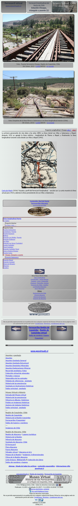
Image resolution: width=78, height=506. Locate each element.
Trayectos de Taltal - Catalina (39, 285)
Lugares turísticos (29, 434)
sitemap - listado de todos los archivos (22, 466)
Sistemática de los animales (16, 378)
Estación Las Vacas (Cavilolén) (13, 243)
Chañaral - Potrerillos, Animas (40, 283)
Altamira (6, 266)
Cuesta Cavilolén (8, 245)
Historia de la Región (14, 437)
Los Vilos (6, 241)
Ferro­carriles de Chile (39, 205)
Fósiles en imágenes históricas (17, 402)
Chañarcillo (44, 281)
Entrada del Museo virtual (16, 395)
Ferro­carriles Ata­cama (39, 203)
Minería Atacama (39, 295)
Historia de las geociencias (16, 383)
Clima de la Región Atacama (17, 457)
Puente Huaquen (8, 234)
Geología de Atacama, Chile (16, 442)
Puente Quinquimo (9, 230)
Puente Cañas (7, 253)
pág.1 (69, 130)
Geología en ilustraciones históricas (19, 386)
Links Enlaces (11, 460)
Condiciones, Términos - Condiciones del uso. (50, 324)
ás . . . (14, 225)
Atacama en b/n (25, 452)
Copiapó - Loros (36, 281)
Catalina (6, 268)
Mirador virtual (12, 452)
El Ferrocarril (11, 444)
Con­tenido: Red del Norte (39, 201)
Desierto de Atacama (39, 299)
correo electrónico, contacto (40, 489)
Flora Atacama (11, 447)
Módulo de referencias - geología (19, 381)
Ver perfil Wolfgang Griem (39, 491)
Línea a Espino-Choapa (10, 251)
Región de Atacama (13, 434)
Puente (13, 232)
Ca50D (38, 66)
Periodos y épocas (13, 376)
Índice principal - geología (16, 388)
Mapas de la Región (13, 454)
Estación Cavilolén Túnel (11, 249)
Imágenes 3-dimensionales (33, 454)
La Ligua (7, 225)
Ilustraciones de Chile (39, 293)
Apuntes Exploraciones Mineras (18, 368)
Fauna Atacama (12, 449)
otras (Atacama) (39, 288)
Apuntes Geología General (16, 360)
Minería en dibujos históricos (17, 400)
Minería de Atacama (14, 439)
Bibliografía (21, 460)
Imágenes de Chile (13, 428)
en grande (50, 66)
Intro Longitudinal (39, 278)
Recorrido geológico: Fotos (16, 370)
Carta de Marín (7, 190)
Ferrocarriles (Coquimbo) (15, 420)
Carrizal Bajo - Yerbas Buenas (39, 279)
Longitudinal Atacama (39, 287)
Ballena (5, 236)
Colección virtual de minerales (17, 373)
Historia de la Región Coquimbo (18, 418)
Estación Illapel (8, 260)
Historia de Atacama (39, 297)
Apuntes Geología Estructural (17, 363)
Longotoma (7, 232)
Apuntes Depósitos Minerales (17, 365)
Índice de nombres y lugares (17, 462)
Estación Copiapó (9, 262)
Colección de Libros (35, 460)
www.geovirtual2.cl (39, 351)
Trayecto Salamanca (11, 257)
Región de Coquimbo (14, 415)
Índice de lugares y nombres (17, 423)
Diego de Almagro (9, 264)
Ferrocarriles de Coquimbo (53, 474)
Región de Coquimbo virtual (40, 331)
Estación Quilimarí (9, 239)
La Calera (6, 221)
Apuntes (9, 358)
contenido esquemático (46, 466)
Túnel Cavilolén (8, 247)
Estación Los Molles (9, 237)
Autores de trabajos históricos (17, 405)
